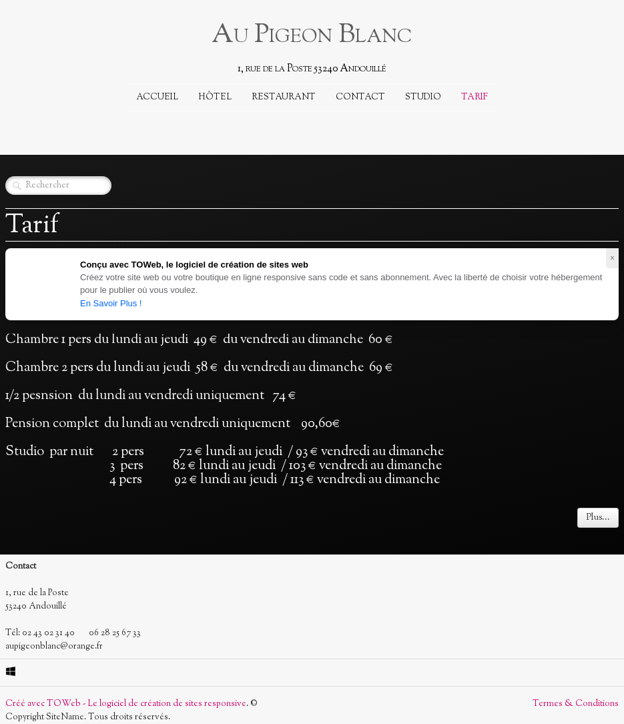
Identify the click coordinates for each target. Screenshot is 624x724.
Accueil (157, 97)
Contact (360, 97)
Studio (423, 97)
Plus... (598, 517)
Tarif (474, 97)
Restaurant (284, 97)
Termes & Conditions (576, 704)
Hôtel (215, 97)
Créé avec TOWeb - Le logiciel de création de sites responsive (125, 704)
